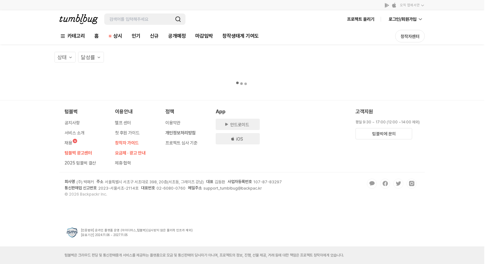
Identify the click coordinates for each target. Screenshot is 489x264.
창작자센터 (410, 36)
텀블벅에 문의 (384, 133)
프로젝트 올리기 (360, 19)
